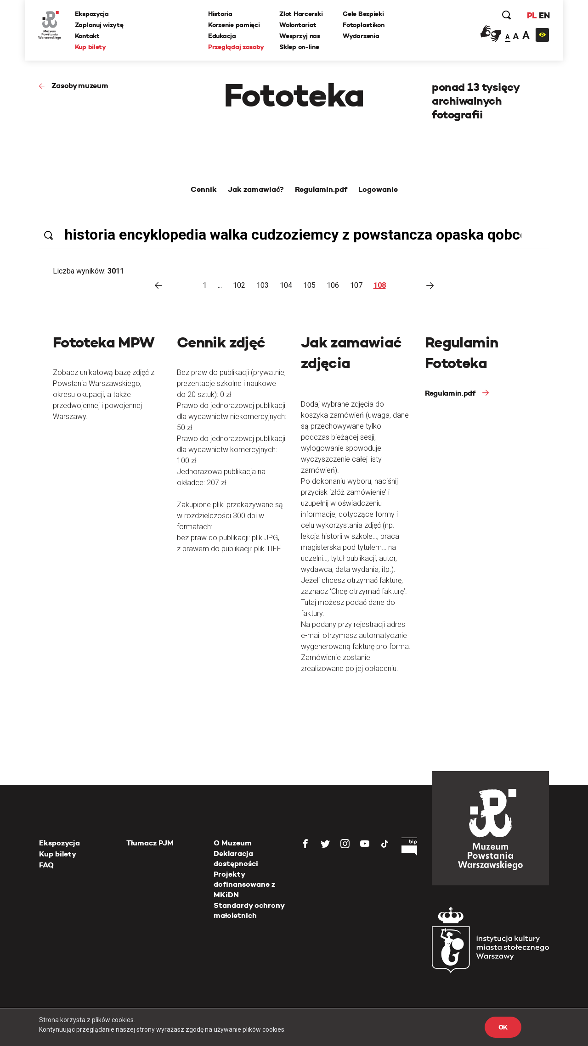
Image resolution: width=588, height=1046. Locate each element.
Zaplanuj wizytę (100, 25)
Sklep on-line (299, 47)
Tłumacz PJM (150, 843)
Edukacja (223, 36)
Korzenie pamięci (234, 25)
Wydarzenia (361, 36)
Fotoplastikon (363, 25)
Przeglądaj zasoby (236, 47)
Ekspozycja (93, 14)
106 (333, 285)
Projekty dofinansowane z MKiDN (244, 884)
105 (309, 285)
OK (503, 1027)
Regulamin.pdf (450, 393)
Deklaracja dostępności (236, 858)
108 (379, 285)
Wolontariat (298, 25)
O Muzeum (233, 843)
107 (356, 285)
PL (531, 16)
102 (239, 285)
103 (262, 285)
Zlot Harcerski (301, 14)
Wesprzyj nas (300, 36)
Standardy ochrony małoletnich (249, 910)
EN (543, 16)
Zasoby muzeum (79, 85)
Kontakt (88, 36)
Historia (221, 14)
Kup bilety (91, 47)
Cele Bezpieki (363, 14)
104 (286, 285)
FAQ (46, 865)
